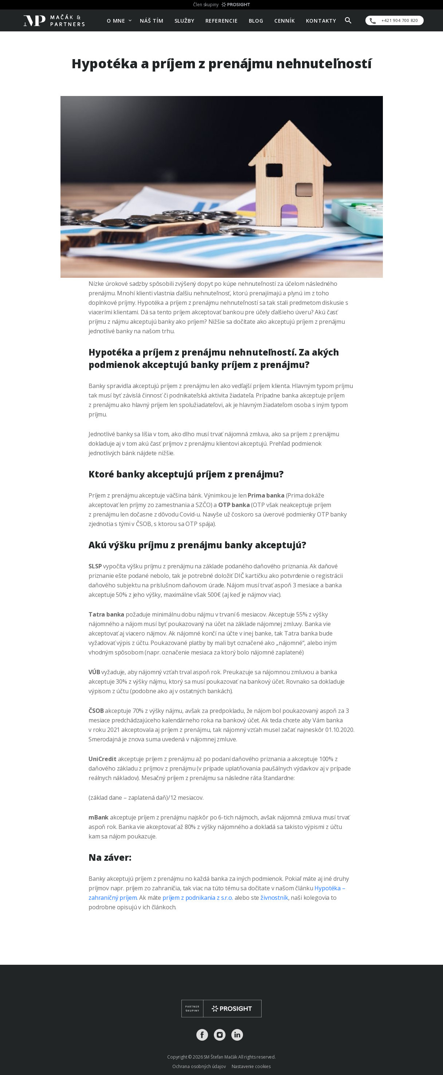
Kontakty (321, 20)
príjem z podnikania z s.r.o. (197, 898)
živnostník (274, 898)
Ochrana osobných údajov (199, 1066)
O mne (116, 20)
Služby (185, 20)
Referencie (221, 20)
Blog (256, 20)
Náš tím (152, 20)
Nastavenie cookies (251, 1066)
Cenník (284, 20)
